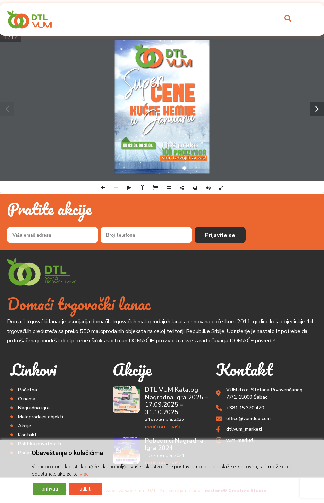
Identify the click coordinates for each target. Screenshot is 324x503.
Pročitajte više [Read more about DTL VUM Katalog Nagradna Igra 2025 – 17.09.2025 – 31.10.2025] (163, 427)
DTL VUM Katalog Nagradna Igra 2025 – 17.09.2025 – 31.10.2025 (176, 400)
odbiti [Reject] (85, 489)
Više (83, 474)
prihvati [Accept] (50, 489)
